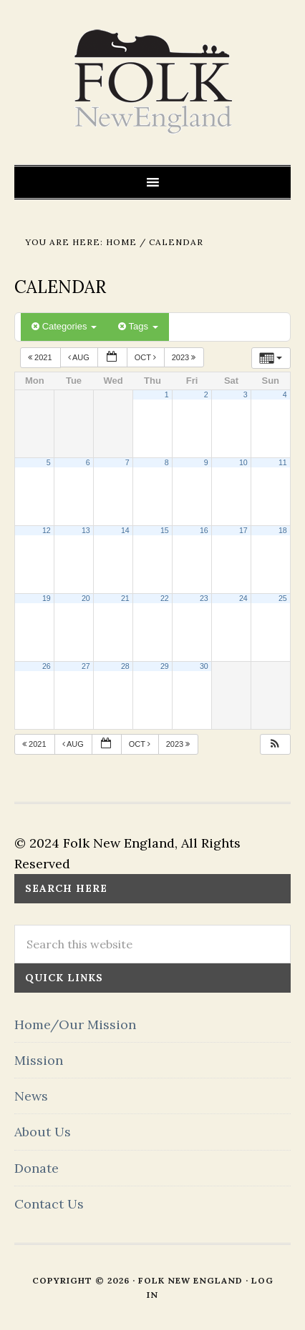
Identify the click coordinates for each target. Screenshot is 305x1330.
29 (164, 666)
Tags (138, 326)
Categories (64, 326)
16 (204, 530)
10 (243, 462)
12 (46, 530)
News (31, 1096)
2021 (41, 357)
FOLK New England (153, 82)
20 (86, 598)
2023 (185, 357)
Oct (146, 357)
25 (283, 598)
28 (125, 666)
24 (243, 598)
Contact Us (49, 1204)
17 (243, 530)
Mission (38, 1060)
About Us (42, 1131)
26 (46, 666)
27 (86, 666)
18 (283, 530)
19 (46, 598)
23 (204, 598)
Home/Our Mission (75, 1024)
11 (283, 462)
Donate (36, 1168)
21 (125, 598)
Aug (80, 357)
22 (164, 598)
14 (125, 530)
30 (204, 666)
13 (86, 530)
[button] (275, 744)
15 (164, 530)
